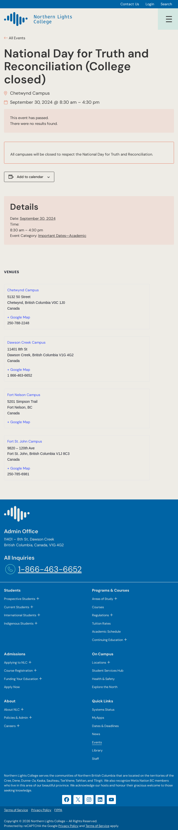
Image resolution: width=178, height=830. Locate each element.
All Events (16, 38)
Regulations (100, 615)
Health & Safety (103, 679)
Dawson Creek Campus (26, 342)
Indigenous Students (18, 623)
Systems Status (103, 709)
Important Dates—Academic (62, 235)
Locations (99, 662)
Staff (95, 758)
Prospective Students (19, 599)
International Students (20, 615)
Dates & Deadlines (105, 726)
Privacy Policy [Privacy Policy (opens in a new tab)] (68, 826)
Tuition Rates (101, 623)
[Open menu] (169, 19)
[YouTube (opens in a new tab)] (111, 799)
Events (97, 742)
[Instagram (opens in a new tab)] (89, 799)
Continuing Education (107, 640)
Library (97, 750)
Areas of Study (102, 599)
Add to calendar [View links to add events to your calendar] (30, 176)
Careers (10, 726)
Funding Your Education (21, 679)
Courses (98, 607)
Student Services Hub (107, 670)
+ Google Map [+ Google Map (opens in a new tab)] (18, 317)
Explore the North (104, 687)
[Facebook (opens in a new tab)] (66, 799)
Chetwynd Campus (23, 290)
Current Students (16, 607)
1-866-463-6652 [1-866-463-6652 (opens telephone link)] (50, 569)
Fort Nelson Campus (23, 394)
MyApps (98, 717)
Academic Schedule (106, 631)
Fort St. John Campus (24, 441)
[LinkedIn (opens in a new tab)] (100, 799)
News (96, 734)
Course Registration (18, 670)
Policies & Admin (16, 717)
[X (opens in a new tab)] (77, 799)
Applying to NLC (15, 662)
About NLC (12, 709)
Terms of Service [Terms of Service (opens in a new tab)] (97, 826)
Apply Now (12, 687)
